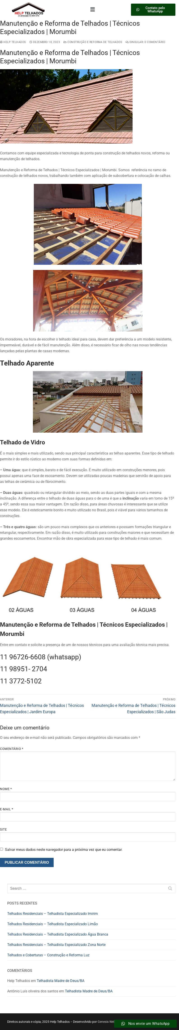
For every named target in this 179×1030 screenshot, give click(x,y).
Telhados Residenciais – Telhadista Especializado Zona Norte (56, 945)
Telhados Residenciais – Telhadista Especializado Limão (52, 924)
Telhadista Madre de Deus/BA (60, 981)
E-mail (6, 809)
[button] (92, 9)
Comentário (11, 749)
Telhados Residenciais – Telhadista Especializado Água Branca (57, 934)
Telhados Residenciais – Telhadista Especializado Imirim (52, 913)
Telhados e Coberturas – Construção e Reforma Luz (48, 955)
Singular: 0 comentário (145, 42)
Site (3, 829)
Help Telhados (13, 42)
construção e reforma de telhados (93, 42)
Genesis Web (106, 1021)
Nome (6, 789)
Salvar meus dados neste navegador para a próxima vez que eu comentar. (63, 849)
